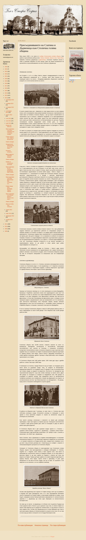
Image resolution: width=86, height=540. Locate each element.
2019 (6, 81)
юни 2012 (8, 120)
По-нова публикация (25, 525)
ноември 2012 (9, 103)
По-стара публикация (58, 525)
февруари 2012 (10, 216)
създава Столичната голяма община (50, 56)
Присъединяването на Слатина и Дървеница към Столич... (10, 169)
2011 (6, 224)
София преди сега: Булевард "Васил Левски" (9, 188)
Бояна (42, 58)
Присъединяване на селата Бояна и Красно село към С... (10, 196)
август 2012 (9, 114)
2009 (6, 228)
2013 (6, 95)
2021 (6, 76)
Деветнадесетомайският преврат (10, 156)
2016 (6, 88)
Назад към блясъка (8, 126)
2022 (6, 74)
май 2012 (8, 123)
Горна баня (60, 58)
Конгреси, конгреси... (9, 151)
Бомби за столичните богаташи (9, 163)
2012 (6, 97)
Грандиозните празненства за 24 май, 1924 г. (10, 146)
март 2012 (9, 213)
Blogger (52, 536)
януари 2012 (9, 219)
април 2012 (9, 209)
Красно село (53, 58)
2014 (6, 93)
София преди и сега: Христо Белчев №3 (10, 138)
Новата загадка (10, 141)
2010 (6, 226)
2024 (6, 69)
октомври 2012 (10, 107)
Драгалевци (42, 59)
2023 (6, 71)
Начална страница (41, 525)
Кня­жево (47, 58)
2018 (6, 83)
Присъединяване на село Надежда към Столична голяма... (10, 131)
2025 (6, 66)
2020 (6, 78)
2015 (6, 90)
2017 (6, 85)
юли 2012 (8, 118)
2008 (6, 231)
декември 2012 (10, 99)
